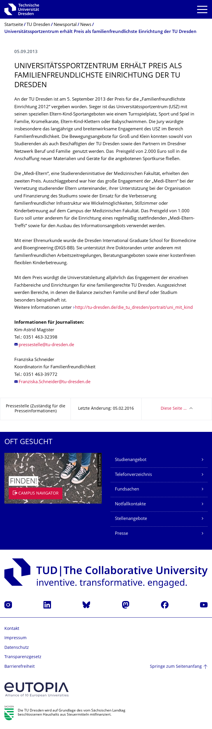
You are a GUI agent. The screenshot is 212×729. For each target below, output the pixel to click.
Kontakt (11, 629)
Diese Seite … (174, 409)
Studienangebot (130, 460)
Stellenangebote (131, 519)
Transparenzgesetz (22, 657)
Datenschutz (16, 648)
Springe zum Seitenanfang (176, 667)
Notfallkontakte (130, 504)
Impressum (15, 638)
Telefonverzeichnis (133, 475)
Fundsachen (127, 489)
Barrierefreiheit (19, 667)
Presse (121, 534)
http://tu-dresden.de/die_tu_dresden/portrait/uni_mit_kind (134, 308)
